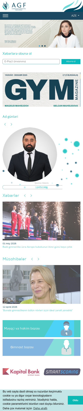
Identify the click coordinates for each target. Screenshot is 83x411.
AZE (74, 15)
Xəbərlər (11, 196)
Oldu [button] (75, 400)
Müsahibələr (14, 259)
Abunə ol (70, 61)
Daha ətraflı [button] (40, 408)
